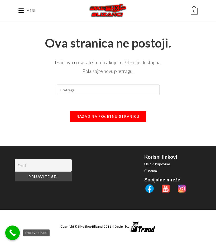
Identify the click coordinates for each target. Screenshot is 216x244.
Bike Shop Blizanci (91, 226)
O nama (150, 170)
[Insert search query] (108, 90)
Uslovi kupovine (157, 164)
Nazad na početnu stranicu (108, 116)
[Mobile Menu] (27, 10)
